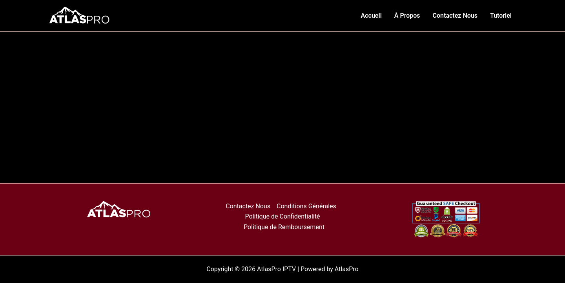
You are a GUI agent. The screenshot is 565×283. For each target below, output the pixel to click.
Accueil (371, 15)
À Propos (407, 15)
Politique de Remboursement (284, 227)
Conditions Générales (306, 206)
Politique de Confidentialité (282, 216)
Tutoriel (501, 15)
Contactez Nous (455, 15)
